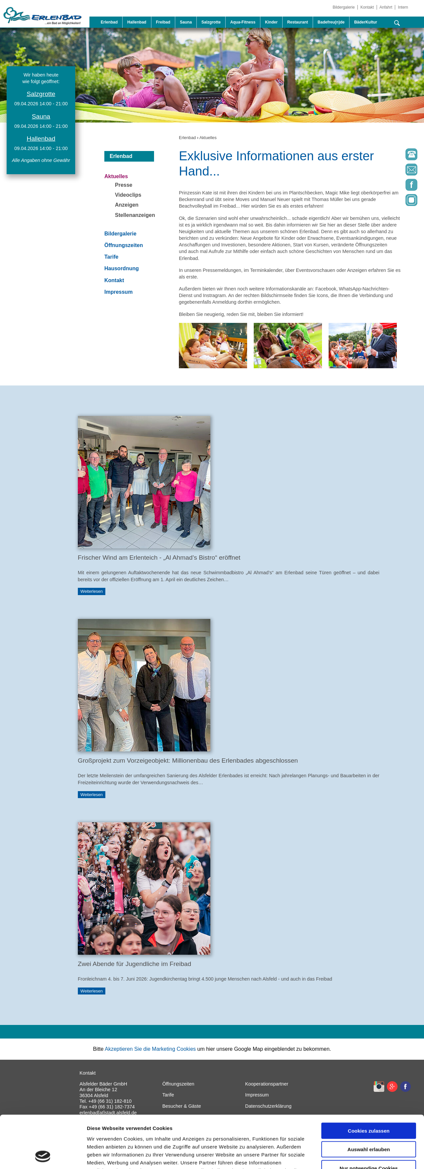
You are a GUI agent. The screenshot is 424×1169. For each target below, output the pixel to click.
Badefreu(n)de (331, 22)
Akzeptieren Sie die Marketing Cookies (150, 1049)
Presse (123, 185)
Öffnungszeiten (123, 245)
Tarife (111, 257)
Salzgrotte (211, 22)
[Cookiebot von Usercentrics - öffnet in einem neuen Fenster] (43, 1156)
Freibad (163, 22)
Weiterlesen (91, 591)
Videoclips (128, 195)
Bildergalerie (344, 7)
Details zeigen (352, 1156)
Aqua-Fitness (242, 22)
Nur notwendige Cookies (369, 1119)
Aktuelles (208, 137)
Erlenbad (109, 22)
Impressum (118, 292)
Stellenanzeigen (135, 215)
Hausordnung (121, 268)
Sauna (186, 22)
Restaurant (297, 22)
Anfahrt (386, 7)
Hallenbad (136, 22)
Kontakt (367, 7)
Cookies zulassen (369, 1081)
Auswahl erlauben (368, 1100)
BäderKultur (365, 22)
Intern (403, 7)
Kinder (271, 22)
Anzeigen (126, 205)
